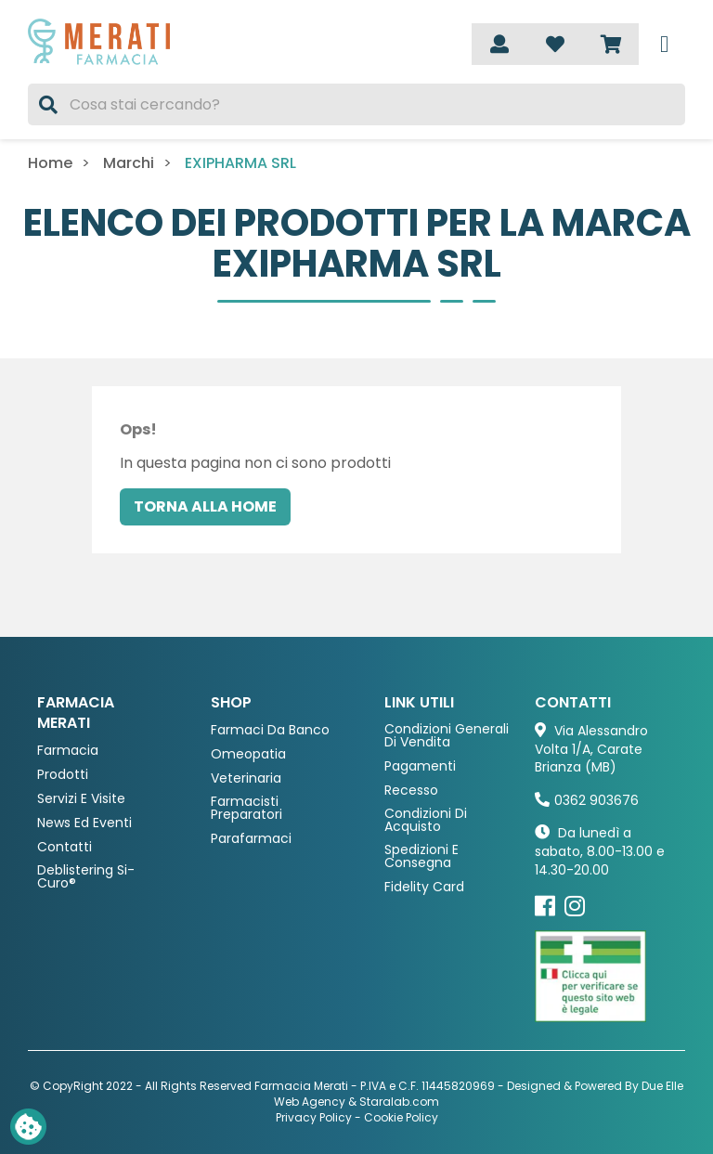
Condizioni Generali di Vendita (446, 735)
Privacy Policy (314, 1117)
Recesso (411, 790)
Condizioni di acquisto (425, 820)
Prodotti (62, 775)
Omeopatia (248, 754)
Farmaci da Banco (270, 730)
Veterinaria (246, 778)
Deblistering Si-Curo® (86, 876)
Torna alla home (205, 506)
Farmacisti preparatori (246, 808)
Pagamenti (420, 766)
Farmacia (67, 751)
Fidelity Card (424, 887)
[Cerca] (356, 104)
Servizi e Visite (81, 799)
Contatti (64, 847)
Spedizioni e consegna (421, 856)
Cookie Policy (401, 1117)
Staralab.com (399, 1101)
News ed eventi (84, 823)
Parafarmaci (251, 839)
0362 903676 (596, 800)
